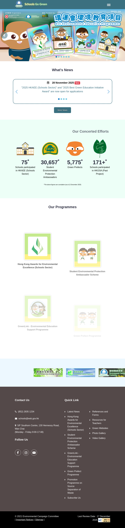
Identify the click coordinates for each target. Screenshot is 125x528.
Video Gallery (99, 438)
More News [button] (62, 110)
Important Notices (24, 519)
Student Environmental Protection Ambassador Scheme (74, 441)
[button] (108, 5)
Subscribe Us (74, 498)
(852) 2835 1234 (24, 411)
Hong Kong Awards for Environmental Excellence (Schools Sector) (75, 423)
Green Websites (100, 428)
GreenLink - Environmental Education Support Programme (74, 459)
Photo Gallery (99, 433)
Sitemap (39, 519)
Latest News (73, 411)
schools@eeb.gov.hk (27, 418)
